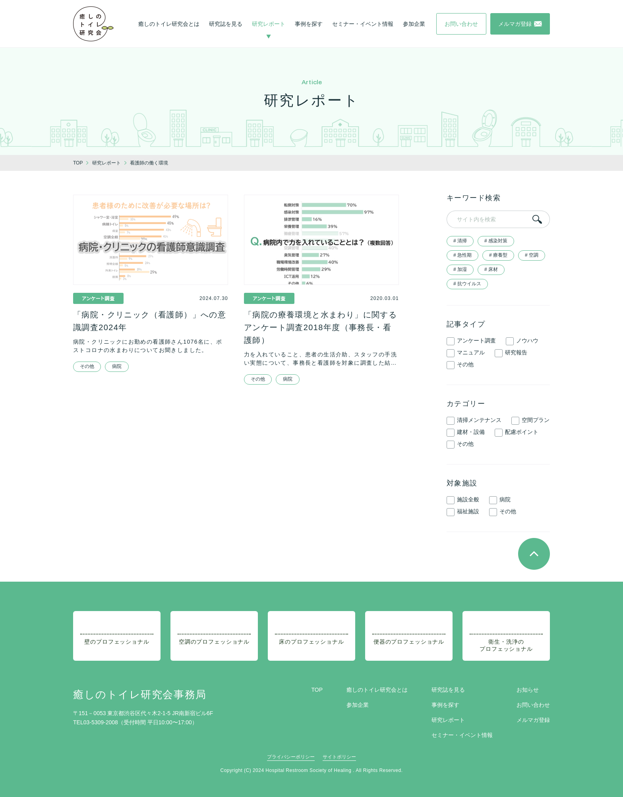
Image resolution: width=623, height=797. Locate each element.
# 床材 (491, 269)
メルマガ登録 (533, 720)
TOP (317, 690)
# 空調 (531, 255)
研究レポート (268, 24)
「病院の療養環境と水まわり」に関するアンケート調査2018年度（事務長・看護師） (320, 327)
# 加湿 (460, 269)
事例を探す (309, 24)
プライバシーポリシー (291, 757)
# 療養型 (498, 255)
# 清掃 (460, 241)
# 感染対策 (495, 241)
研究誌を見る (225, 24)
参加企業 (414, 24)
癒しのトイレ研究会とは (168, 24)
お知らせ (528, 690)
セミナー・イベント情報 (362, 24)
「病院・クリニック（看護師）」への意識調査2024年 (149, 321)
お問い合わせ (533, 705)
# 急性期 (462, 255)
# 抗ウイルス (467, 283)
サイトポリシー (339, 757)
